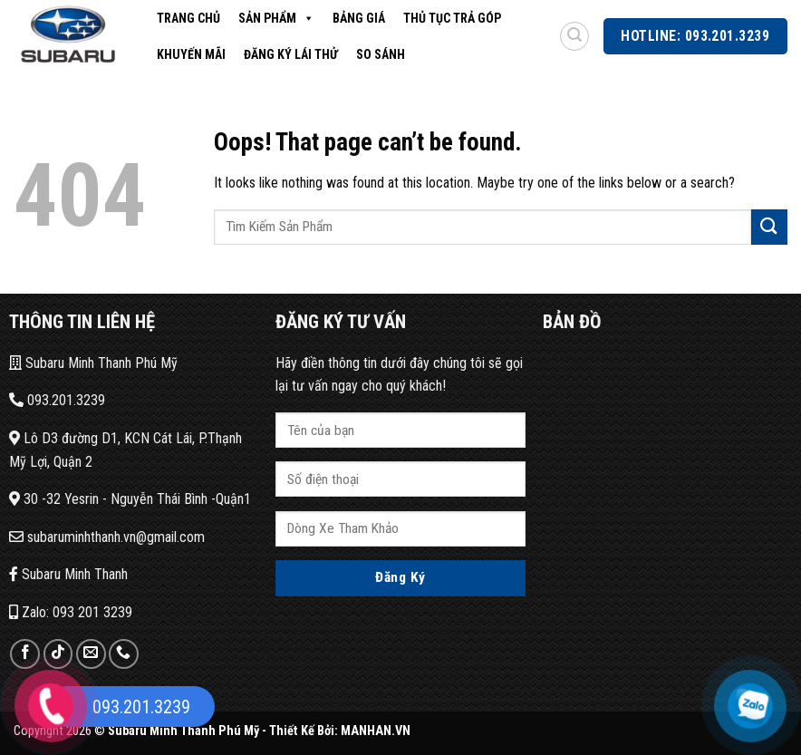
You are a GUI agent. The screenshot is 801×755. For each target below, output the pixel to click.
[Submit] (769, 227)
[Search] (574, 36)
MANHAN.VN (375, 731)
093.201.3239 (57, 400)
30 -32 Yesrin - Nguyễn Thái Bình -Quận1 (130, 499)
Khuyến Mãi (191, 54)
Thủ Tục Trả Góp (452, 18)
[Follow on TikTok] (58, 654)
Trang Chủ (188, 18)
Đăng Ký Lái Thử (291, 54)
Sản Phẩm (276, 18)
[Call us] (124, 654)
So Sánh (380, 54)
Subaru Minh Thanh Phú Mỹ (93, 363)
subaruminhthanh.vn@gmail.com (107, 537)
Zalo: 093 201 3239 (70, 612)
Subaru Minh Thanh (68, 574)
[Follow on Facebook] (25, 654)
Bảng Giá (359, 18)
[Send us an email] (91, 654)
